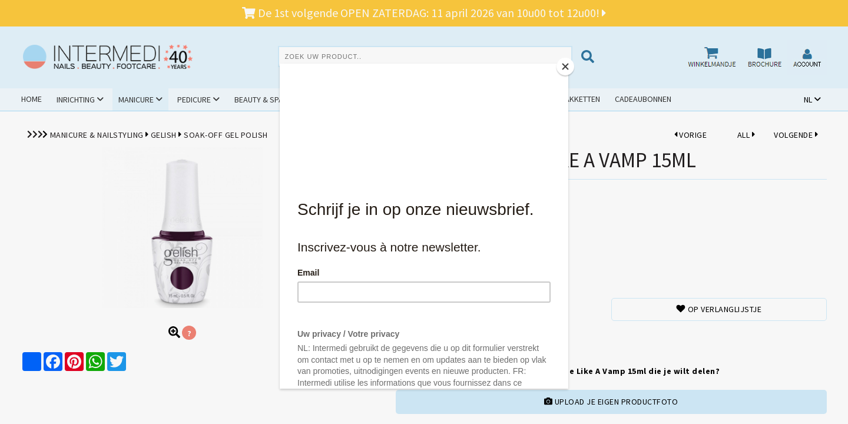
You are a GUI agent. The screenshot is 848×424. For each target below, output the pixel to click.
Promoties (445, 99)
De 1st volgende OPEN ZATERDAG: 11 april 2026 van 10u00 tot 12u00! (424, 12)
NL (808, 99)
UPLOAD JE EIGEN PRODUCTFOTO (611, 401)
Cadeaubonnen (643, 99)
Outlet (503, 99)
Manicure (136, 99)
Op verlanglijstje (718, 309)
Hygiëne (321, 99)
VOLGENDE (796, 135)
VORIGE (690, 135)
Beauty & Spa (258, 99)
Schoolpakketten (565, 99)
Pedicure (194, 99)
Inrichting (76, 99)
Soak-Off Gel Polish (226, 135)
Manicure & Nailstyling (97, 135)
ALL (746, 135)
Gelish (164, 135)
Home (31, 99)
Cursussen (380, 99)
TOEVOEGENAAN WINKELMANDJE (452, 338)
